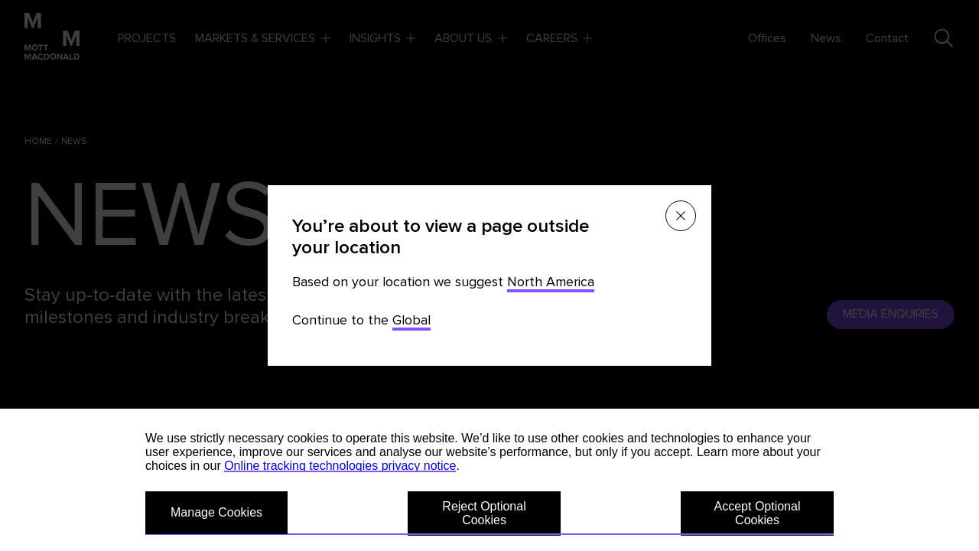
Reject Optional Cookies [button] (483, 513)
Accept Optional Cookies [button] (757, 513)
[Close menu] (680, 216)
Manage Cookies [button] (216, 512)
